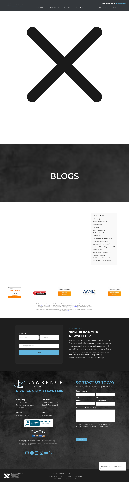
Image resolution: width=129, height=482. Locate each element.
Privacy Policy (71, 478)
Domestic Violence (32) (100, 241)
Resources (103, 7)
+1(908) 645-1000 (120, 3)
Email (101, 400)
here (42, 305)
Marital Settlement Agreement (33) (104, 247)
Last (97, 397)
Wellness (79, 7)
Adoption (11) (97, 219)
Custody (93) (97, 236)
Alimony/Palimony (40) (100, 222)
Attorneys (54, 7)
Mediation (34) (97, 249)
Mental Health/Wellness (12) (102, 252)
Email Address (24, 342)
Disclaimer (57, 478)
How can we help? (86, 408)
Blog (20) (96, 227)
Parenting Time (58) (99, 255)
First (77, 397)
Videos (91, 7)
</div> (13, 136)
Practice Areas (39, 7)
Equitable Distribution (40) (101, 244)
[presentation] (89, 432)
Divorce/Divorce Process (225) (102, 238)
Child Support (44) (99, 230)
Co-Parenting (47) (98, 233)
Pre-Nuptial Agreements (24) (102, 261)
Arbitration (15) (97, 224)
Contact (116, 7)
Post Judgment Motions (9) (101, 258)
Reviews (67, 7)
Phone (78, 400)
